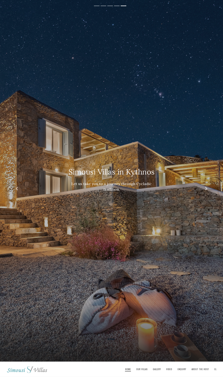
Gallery (157, 369)
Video (169, 369)
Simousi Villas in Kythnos (27, 369)
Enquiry (182, 369)
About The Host (200, 369)
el (215, 369)
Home (128, 369)
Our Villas (141, 369)
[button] (16, 188)
